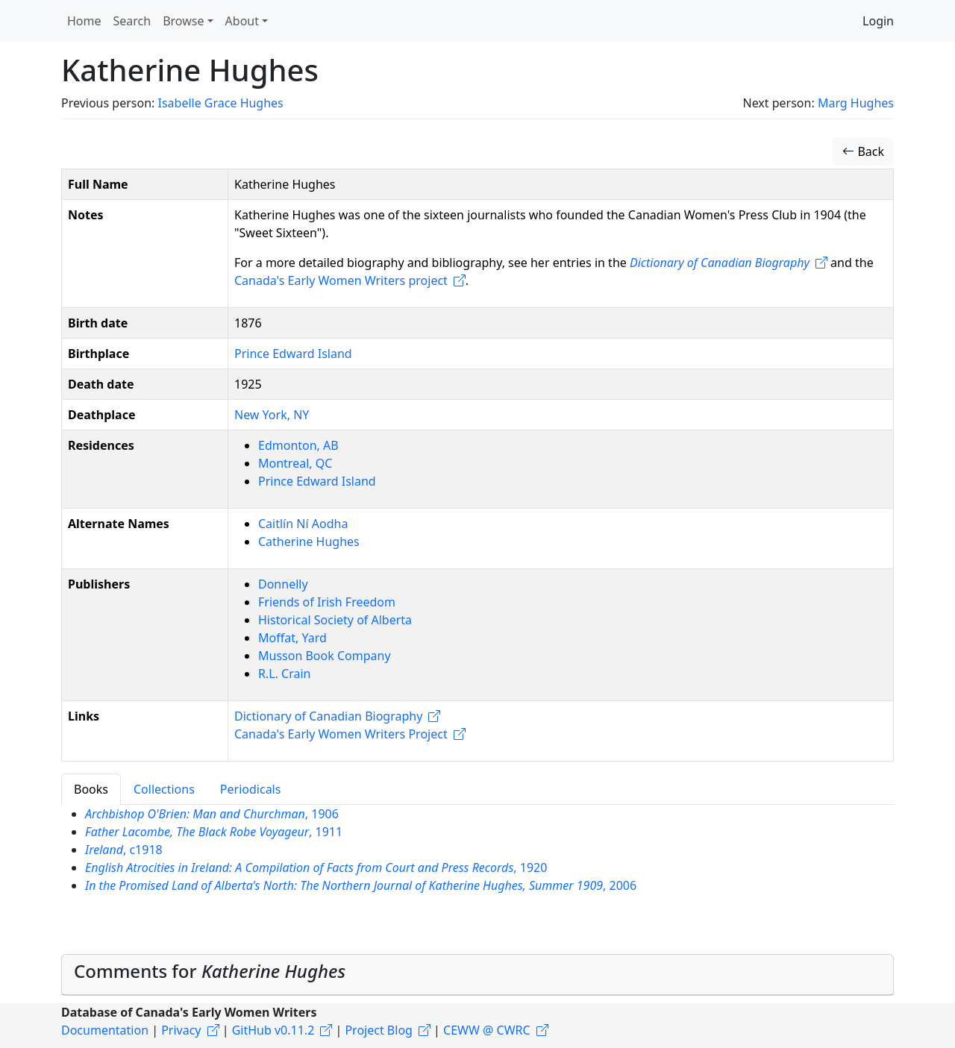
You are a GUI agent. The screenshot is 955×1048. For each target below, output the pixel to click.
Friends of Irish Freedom (326, 602)
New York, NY (271, 415)
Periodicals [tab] (250, 789)
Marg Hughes (856, 103)
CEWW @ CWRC (486, 1030)
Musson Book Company (324, 655)
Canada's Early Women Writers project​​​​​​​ (341, 280)
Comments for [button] (209, 970)
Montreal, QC (295, 463)
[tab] (477, 975)
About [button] (242, 21)
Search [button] (132, 21)
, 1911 (213, 831)
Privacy (181, 1030)
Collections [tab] (164, 789)
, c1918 (124, 849)
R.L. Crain (284, 673)
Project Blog (378, 1030)
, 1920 (316, 867)
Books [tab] (91, 789)
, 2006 (360, 885)
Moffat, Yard (292, 638)
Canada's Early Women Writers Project (341, 734)
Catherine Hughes (309, 541)
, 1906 (212, 814)
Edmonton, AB (298, 445)
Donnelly (283, 584)
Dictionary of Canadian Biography (328, 716)
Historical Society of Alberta (335, 620)
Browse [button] (183, 21)
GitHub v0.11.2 (273, 1030)
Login (878, 21)
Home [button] (84, 21)
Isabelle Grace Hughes (220, 103)
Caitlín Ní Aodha (303, 523)
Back (863, 151)
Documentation (104, 1030)
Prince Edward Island (293, 353)
